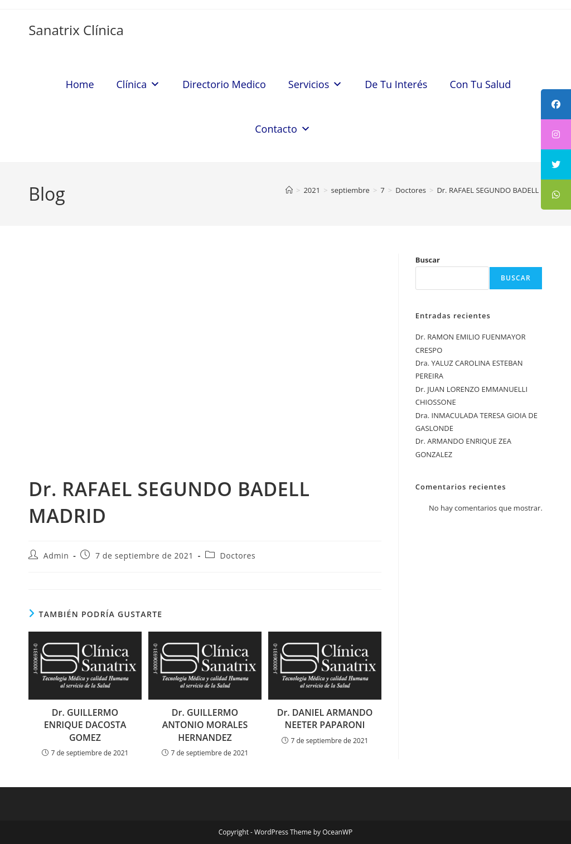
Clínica (139, 84)
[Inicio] (289, 190)
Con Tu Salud (480, 84)
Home (80, 84)
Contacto (283, 128)
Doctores (238, 555)
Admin (56, 555)
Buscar (427, 260)
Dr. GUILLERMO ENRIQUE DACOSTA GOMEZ (85, 725)
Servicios (315, 84)
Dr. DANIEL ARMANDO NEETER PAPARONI (325, 718)
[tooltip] (556, 104)
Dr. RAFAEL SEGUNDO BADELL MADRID (503, 190)
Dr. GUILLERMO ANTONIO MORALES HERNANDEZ (205, 725)
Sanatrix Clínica (76, 30)
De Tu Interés (396, 84)
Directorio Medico (224, 84)
